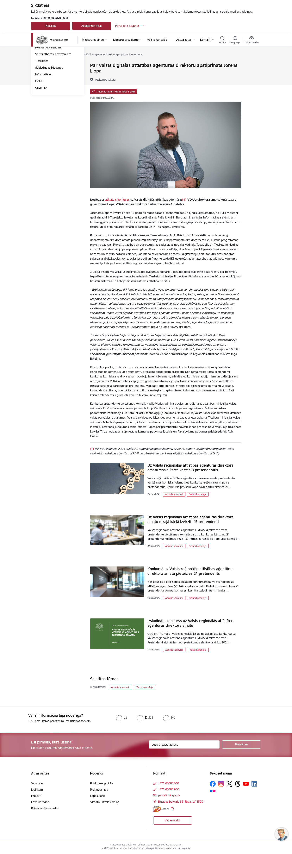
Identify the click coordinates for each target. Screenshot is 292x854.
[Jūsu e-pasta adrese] (184, 744)
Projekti (36, 796)
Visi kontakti (172, 820)
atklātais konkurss (117, 199)
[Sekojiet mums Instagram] (221, 784)
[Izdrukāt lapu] (251, 63)
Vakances (37, 783)
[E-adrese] (161, 809)
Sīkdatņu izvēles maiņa (104, 802)
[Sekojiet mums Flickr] (213, 790)
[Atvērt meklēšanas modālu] (222, 40)
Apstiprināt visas (91, 26)
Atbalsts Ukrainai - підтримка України (54, 73)
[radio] (121, 717)
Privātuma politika (101, 783)
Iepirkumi (37, 789)
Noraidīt (51, 26)
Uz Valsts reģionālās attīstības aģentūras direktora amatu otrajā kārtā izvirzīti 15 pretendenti (190, 519)
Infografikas (43, 116)
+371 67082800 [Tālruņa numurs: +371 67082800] (168, 783)
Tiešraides (41, 102)
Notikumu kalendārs (48, 89)
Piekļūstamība (99, 789)
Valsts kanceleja (197, 494)
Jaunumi (40, 65)
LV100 (39, 122)
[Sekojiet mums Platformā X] (229, 784)
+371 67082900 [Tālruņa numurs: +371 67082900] (168, 789)
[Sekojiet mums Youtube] (246, 783)
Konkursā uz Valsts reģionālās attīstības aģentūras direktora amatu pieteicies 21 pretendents (190, 571)
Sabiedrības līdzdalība (49, 109)
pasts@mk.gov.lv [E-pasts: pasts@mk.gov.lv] (169, 795)
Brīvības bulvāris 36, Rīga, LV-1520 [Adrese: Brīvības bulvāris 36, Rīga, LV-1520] (180, 801)
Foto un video (44, 82)
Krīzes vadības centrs (45, 808)
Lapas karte (97, 796)
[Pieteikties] (241, 744)
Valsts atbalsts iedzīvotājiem (53, 95)
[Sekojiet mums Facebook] (213, 784)
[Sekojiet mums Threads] (238, 784)
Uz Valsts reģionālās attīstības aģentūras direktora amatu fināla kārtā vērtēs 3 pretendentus (190, 467)
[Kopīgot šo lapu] (251, 73)
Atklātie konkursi (174, 494)
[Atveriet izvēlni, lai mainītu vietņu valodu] (235, 40)
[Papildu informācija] (172, 808)
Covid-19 (41, 129)
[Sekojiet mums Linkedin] (254, 784)
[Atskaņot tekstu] (105, 79)
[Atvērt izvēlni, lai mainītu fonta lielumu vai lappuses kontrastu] (251, 40)
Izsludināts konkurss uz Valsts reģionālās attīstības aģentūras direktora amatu (190, 623)
